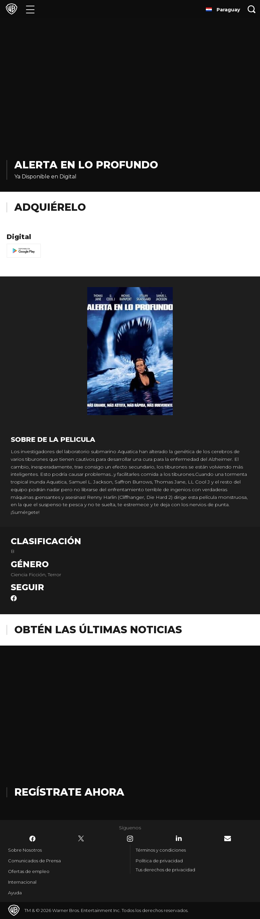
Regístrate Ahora (69, 792)
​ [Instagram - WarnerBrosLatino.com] (130, 839)
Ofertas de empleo (28, 871)
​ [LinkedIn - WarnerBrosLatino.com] (179, 838)
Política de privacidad (159, 860)
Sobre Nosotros (25, 850)
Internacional (22, 882)
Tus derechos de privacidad (165, 869)
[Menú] (30, 9)
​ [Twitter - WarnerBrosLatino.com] (81, 839)
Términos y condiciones (161, 850)
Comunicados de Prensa (34, 860)
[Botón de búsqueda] (251, 9)
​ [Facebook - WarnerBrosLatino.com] (32, 839)
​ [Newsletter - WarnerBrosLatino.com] (228, 838)
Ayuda (15, 892)
